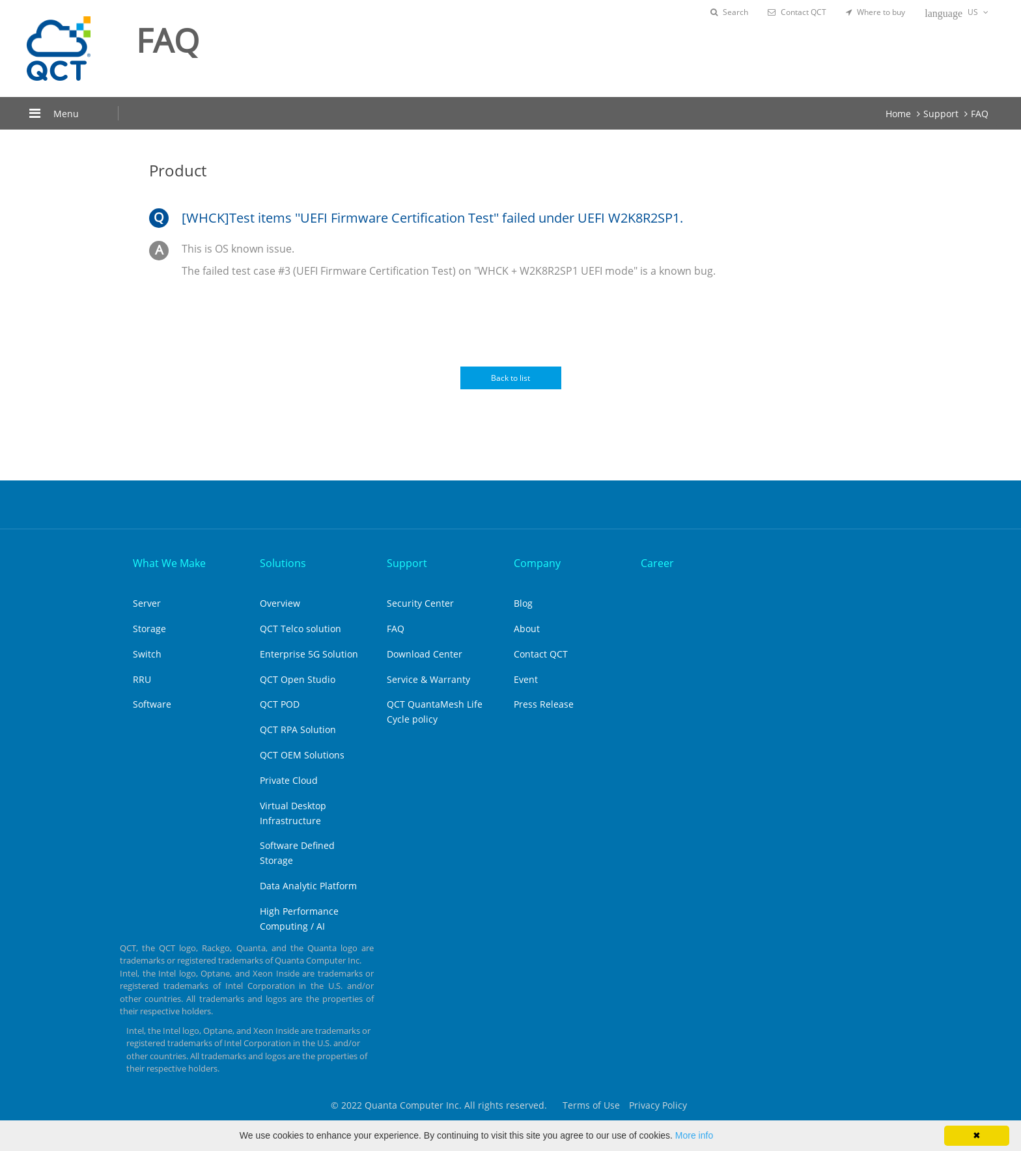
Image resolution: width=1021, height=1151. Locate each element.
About (527, 628)
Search (729, 12)
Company (537, 563)
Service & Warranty (428, 679)
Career (657, 563)
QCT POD (280, 704)
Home (898, 113)
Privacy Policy (658, 1105)
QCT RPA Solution (298, 729)
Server (147, 603)
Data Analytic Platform (308, 886)
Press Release (544, 704)
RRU (142, 679)
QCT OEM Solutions (302, 755)
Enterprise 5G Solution (309, 654)
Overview (280, 603)
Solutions (283, 563)
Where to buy (875, 12)
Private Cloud (289, 780)
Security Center (420, 603)
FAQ (979, 113)
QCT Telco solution (300, 628)
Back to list (510, 377)
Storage (149, 628)
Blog (523, 603)
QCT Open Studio (297, 679)
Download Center (424, 654)
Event (526, 679)
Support (940, 113)
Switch (147, 654)
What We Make (169, 563)
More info (694, 1135)
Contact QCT (797, 12)
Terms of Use (591, 1105)
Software (152, 704)
